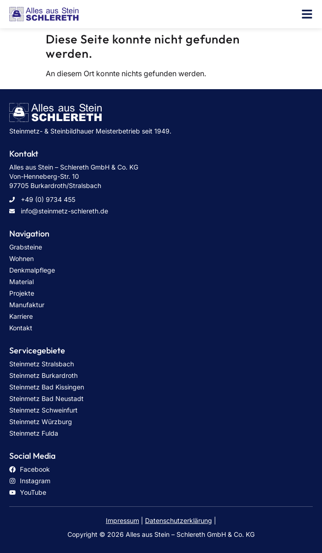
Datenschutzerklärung (178, 520)
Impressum (122, 520)
